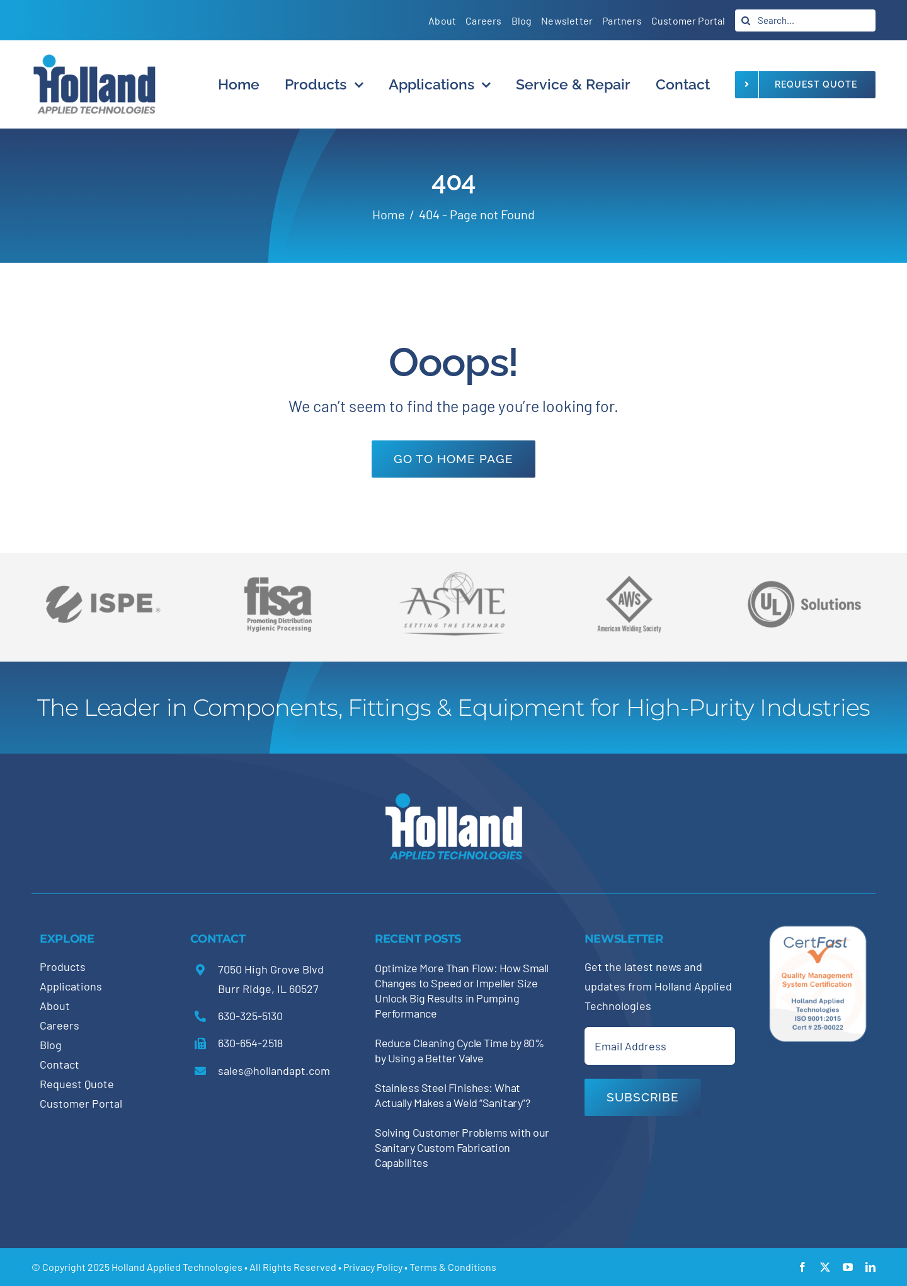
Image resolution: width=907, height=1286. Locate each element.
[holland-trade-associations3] (629, 581)
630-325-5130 (250, 1016)
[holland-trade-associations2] (453, 575)
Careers (59, 1025)
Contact (59, 1064)
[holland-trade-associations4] (278, 581)
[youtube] (848, 1267)
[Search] (746, 20)
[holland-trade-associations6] (103, 571)
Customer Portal (81, 1103)
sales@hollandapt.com (274, 1070)
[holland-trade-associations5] (804, 571)
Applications (71, 986)
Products (63, 966)
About (55, 1006)
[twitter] (825, 1267)
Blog (51, 1045)
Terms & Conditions (452, 1267)
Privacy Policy (372, 1267)
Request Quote (77, 1084)
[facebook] (802, 1267)
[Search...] (805, 20)
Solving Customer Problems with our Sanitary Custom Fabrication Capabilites (462, 1147)
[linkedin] (870, 1267)
